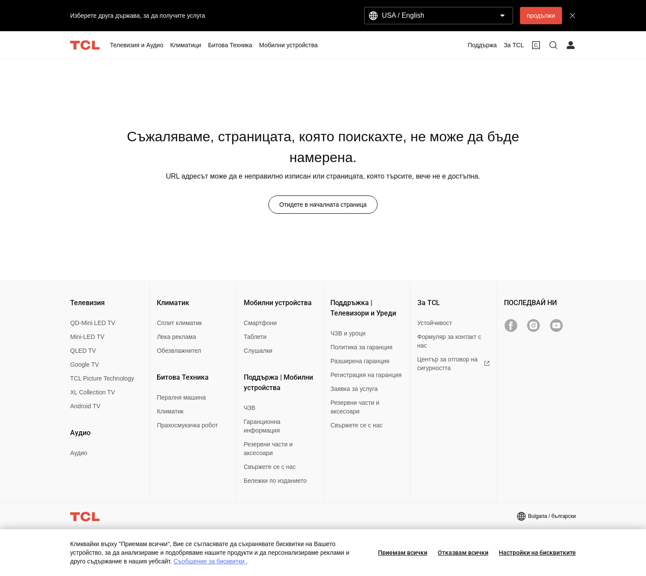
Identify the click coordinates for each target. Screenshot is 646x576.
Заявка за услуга (354, 388)
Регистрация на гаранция (365, 374)
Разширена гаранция (359, 361)
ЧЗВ (249, 407)
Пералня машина (181, 397)
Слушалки (258, 350)
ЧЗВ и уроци (347, 333)
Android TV (85, 406)
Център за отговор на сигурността (453, 363)
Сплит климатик (179, 322)
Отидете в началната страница (323, 204)
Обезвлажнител (179, 350)
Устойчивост (434, 322)
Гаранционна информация (262, 426)
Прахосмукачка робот (187, 425)
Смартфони (260, 322)
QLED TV (83, 350)
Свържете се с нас (270, 466)
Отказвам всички (463, 552)
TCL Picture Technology (102, 378)
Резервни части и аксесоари (268, 448)
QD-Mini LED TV (92, 322)
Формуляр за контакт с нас (449, 341)
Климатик (170, 411)
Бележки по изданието (275, 480)
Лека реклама (176, 336)
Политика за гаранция (361, 347)
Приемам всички (402, 552)
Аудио (78, 452)
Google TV (84, 364)
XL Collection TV (92, 392)
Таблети (255, 336)
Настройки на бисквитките (537, 552)
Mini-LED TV (87, 336)
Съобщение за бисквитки (210, 561)
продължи (541, 15)
